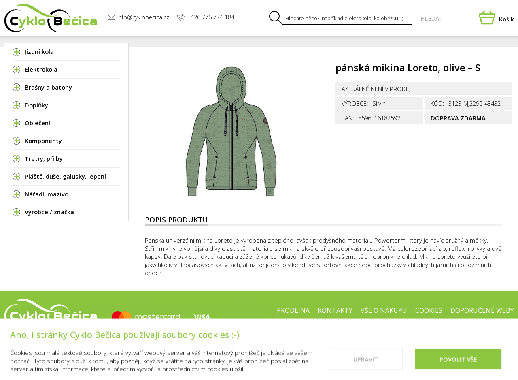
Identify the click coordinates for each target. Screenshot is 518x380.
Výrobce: (355, 103)
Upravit (365, 364)
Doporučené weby (482, 310)
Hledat (431, 18)
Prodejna (293, 310)
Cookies (428, 310)
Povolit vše (458, 364)
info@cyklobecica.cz (138, 17)
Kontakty (335, 310)
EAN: (348, 118)
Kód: (437, 103)
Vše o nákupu (384, 310)
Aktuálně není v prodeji (377, 89)
